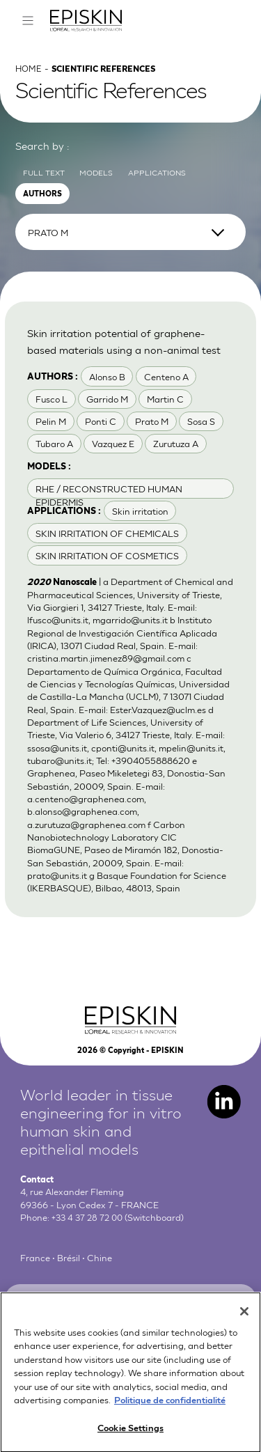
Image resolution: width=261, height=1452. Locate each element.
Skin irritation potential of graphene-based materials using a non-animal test (127, 356)
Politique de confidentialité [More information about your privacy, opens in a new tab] (170, 1412)
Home (29, 77)
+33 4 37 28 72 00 (89, 1244)
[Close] (244, 1324)
